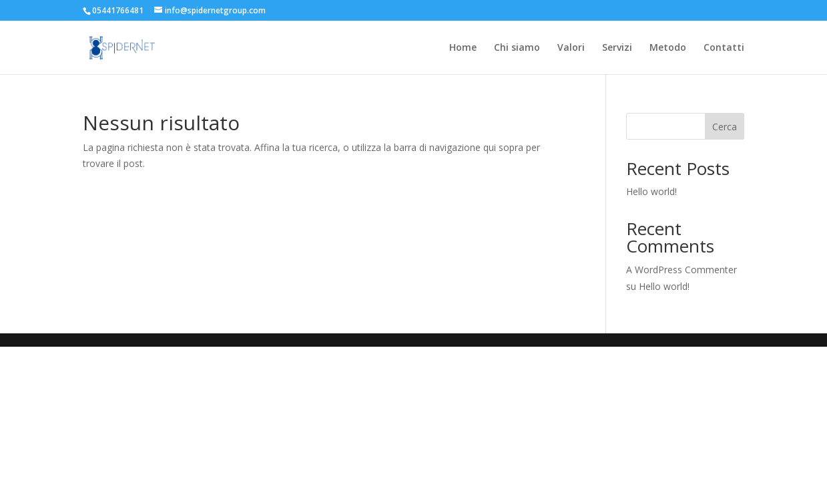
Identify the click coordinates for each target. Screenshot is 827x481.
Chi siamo (517, 48)
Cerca (724, 126)
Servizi (617, 48)
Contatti (724, 48)
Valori (571, 48)
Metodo (667, 48)
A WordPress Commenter (681, 269)
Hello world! (651, 191)
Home (463, 48)
